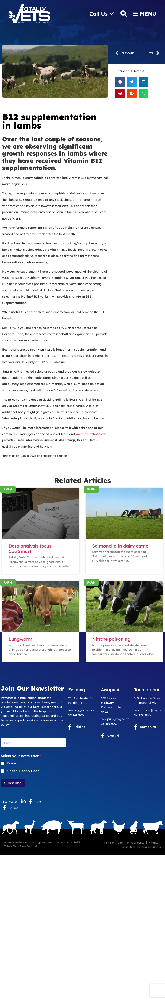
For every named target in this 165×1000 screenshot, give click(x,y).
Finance (153, 842)
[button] (120, 82)
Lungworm (20, 639)
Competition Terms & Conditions (141, 846)
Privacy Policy (135, 842)
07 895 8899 (142, 715)
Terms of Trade (113, 842)
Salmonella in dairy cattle (120, 546)
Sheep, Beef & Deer (23, 771)
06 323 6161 (76, 715)
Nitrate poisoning (111, 639)
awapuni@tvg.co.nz (115, 719)
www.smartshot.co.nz (90, 434)
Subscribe (13, 783)
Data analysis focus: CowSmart (30, 548)
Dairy (11, 763)
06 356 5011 (109, 723)
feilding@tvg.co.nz (81, 710)
